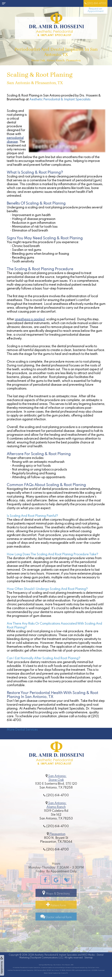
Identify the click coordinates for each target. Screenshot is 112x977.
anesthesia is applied (30, 319)
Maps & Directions (56, 900)
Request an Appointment (95, 10)
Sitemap (88, 958)
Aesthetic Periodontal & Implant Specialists (59, 99)
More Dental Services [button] (22, 729)
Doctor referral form (56, 923)
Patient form (56, 912)
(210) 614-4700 (95, 3)
